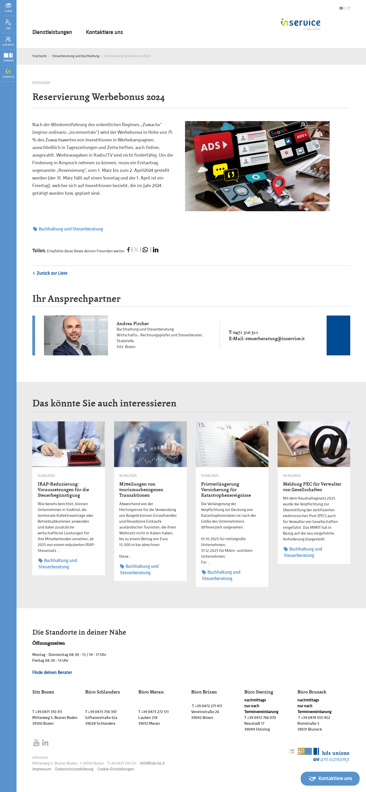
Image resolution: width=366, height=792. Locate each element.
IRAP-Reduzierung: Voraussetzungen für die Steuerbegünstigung (63, 489)
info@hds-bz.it (152, 763)
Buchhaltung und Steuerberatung (68, 229)
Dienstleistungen (52, 32)
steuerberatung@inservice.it (274, 338)
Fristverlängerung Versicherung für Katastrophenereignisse (226, 489)
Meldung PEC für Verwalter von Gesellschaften (312, 486)
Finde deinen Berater (52, 672)
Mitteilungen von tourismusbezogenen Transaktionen (141, 489)
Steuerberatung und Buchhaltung (75, 56)
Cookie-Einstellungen (115, 769)
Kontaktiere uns (104, 32)
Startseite (39, 56)
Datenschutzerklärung (74, 769)
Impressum (41, 769)
